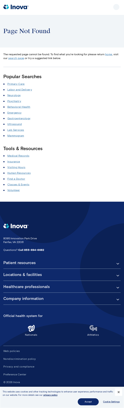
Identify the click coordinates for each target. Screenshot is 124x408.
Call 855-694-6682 (31, 250)
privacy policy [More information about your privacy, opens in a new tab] (50, 395)
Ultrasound (14, 124)
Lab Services (15, 130)
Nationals (31, 330)
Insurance (13, 161)
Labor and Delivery (19, 89)
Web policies (11, 351)
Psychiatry (14, 101)
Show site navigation (116, 7)
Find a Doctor (16, 178)
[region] (62, 397)
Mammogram (15, 135)
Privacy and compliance (19, 366)
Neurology (14, 95)
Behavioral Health (18, 106)
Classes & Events (18, 184)
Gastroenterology (18, 118)
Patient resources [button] (19, 263)
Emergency (14, 112)
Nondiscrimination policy (19, 358)
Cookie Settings (111, 401)
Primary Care (16, 84)
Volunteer (13, 190)
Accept (88, 401)
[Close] (118, 392)
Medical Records (18, 155)
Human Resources (19, 173)
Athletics (93, 330)
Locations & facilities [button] (22, 274)
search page (16, 58)
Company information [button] (23, 298)
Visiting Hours (16, 167)
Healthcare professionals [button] (26, 287)
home (108, 54)
